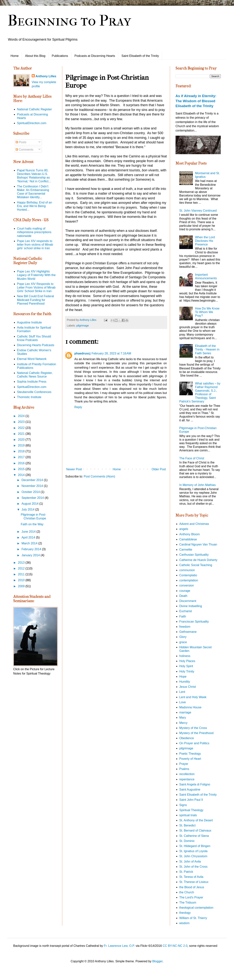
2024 (21, 416)
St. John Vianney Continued (198, 210)
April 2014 (29, 537)
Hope (182, 676)
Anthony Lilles (45, 76)
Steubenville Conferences (34, 392)
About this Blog (35, 55)
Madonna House (190, 707)
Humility (184, 681)
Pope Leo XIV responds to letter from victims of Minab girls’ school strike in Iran (35, 244)
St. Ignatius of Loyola (193, 851)
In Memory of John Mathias (197, 485)
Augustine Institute (29, 322)
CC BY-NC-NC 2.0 (175, 945)
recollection (187, 774)
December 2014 (33, 480)
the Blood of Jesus (191, 887)
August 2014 (30, 503)
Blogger (157, 961)
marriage (185, 712)
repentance (186, 779)
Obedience (186, 738)
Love (182, 702)
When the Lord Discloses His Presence (205, 241)
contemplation (188, 580)
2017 (21, 457)
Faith (182, 616)
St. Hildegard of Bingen (194, 846)
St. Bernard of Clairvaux (195, 830)
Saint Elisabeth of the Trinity (140, 55)
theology (185, 912)
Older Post (159, 469)
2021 (21, 433)
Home (15, 55)
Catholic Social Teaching (195, 565)
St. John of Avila (190, 861)
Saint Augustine (189, 789)
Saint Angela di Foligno (194, 784)
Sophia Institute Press (31, 381)
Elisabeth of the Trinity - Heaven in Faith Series (207, 349)
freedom (184, 626)
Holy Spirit (186, 666)
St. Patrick (186, 871)
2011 (21, 574)
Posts (21, 142)
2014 (21, 475)
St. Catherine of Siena (194, 835)
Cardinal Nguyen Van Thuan (198, 544)
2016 (21, 463)
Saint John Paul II (191, 799)
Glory (182, 636)
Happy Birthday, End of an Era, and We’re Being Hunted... (34, 206)
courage (184, 590)
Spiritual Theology (191, 810)
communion (187, 570)
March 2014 (30, 543)
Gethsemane (188, 631)
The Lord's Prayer (191, 897)
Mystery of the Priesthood (196, 733)
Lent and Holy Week (192, 697)
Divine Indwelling (190, 606)
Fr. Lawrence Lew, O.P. (119, 945)
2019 (21, 445)
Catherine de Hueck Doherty (198, 560)
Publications (60, 55)
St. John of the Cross (193, 866)
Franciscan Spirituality (194, 621)
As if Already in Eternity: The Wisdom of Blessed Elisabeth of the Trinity (196, 101)
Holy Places (187, 661)
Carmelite (185, 549)
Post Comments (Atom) (99, 476)
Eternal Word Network (31, 359)
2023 (21, 421)
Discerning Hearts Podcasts (35, 345)
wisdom (184, 923)
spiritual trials (188, 815)
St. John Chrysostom (193, 856)
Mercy (183, 722)
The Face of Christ (191, 458)
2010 (21, 580)
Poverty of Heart (190, 758)
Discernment (187, 601)
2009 (21, 586)
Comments (24, 149)
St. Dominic (187, 841)
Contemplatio (188, 575)
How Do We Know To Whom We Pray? (207, 312)
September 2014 (33, 497)
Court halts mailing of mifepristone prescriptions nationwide (34, 232)
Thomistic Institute (29, 397)
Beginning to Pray (69, 20)
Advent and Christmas (194, 523)
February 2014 (32, 549)
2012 (21, 568)
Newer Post (74, 469)
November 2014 (33, 485)
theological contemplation (196, 907)
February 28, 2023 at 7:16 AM (111, 353)
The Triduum (187, 902)
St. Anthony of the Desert (196, 820)
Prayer (183, 763)
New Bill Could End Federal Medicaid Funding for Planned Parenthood (35, 300)
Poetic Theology (190, 753)
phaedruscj (82, 353)
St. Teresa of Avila (191, 876)
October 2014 (31, 492)
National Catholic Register (34, 109)
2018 (21, 451)
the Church (186, 892)
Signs (183, 805)
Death (183, 595)
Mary (182, 717)
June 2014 (29, 531)
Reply (78, 407)
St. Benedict (187, 825)
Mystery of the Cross (193, 728)
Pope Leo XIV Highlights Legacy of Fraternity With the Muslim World (36, 275)
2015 (21, 469)
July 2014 (28, 509)
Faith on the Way (32, 524)
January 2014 (31, 555)
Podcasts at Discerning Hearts (95, 55)
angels (183, 529)
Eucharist (185, 611)
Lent (182, 691)
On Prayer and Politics (194, 743)
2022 (21, 427)
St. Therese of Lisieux (193, 882)
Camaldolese (188, 539)
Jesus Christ (187, 686)
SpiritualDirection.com (31, 123)
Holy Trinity (186, 671)
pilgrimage (82, 325)
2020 (21, 439)
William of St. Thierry (193, 918)
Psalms (184, 769)
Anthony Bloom (189, 534)
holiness (184, 656)
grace (183, 642)
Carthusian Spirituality (194, 554)
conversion (186, 585)
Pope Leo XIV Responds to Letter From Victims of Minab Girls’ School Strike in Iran (36, 287)
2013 (21, 562)
